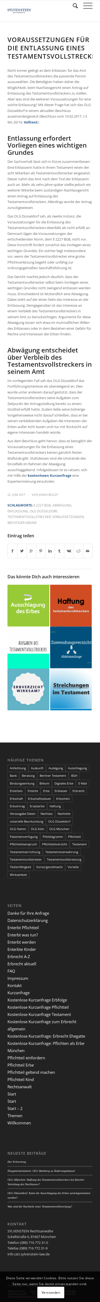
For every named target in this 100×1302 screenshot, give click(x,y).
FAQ (11, 971)
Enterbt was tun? (22, 934)
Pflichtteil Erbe (20, 1065)
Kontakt (14, 985)
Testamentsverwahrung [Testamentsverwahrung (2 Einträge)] (61, 852)
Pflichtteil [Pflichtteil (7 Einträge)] (74, 837)
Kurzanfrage (18, 992)
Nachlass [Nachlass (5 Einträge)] (47, 814)
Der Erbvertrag (16, 1161)
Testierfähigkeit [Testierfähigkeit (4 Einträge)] (20, 867)
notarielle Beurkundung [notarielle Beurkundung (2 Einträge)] (26, 821)
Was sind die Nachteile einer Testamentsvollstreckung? (39, 1206)
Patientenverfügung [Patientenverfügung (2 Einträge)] (24, 837)
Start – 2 (15, 1108)
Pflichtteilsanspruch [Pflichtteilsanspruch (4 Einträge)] (23, 844)
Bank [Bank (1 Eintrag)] (13, 776)
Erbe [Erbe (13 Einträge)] (46, 791)
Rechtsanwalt (19, 1086)
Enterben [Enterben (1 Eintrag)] (16, 791)
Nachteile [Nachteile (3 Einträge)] (64, 814)
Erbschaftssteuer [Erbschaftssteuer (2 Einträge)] (39, 799)
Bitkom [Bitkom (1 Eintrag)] (44, 783)
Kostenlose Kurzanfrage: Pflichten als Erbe (45, 1043)
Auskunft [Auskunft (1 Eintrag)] (37, 768)
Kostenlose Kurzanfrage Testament (39, 1014)
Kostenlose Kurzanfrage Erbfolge (37, 1000)
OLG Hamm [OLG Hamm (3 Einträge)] (18, 829)
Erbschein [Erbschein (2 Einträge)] (63, 799)
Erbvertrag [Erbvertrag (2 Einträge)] (17, 806)
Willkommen (19, 1122)
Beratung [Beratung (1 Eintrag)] (28, 776)
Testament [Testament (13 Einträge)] (79, 844)
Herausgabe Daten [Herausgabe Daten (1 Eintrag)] (22, 814)
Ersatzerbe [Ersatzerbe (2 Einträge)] (37, 806)
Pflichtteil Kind (20, 1079)
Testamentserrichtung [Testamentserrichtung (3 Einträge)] (25, 852)
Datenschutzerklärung (27, 920)
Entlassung (17, 511)
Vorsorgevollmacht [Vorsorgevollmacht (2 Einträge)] (49, 867)
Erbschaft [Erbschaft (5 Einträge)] (16, 799)
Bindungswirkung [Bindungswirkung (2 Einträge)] (22, 783)
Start (11, 1094)
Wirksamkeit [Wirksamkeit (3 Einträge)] (18, 875)
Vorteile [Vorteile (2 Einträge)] (73, 867)
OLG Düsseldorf (43, 511)
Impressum (17, 978)
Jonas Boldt (48, 495)
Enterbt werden (21, 942)
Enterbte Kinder (21, 949)
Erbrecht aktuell (21, 963)
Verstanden (51, 1292)
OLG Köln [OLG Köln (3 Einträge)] (37, 829)
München (16, 1050)
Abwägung (62, 505)
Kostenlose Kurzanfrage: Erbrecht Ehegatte (46, 1036)
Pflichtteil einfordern (26, 1057)
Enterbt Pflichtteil (23, 927)
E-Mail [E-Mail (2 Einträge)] (82, 783)
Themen (14, 1115)
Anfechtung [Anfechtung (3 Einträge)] (18, 768)
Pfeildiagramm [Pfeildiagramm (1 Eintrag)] (53, 837)
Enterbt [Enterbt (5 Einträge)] (33, 791)
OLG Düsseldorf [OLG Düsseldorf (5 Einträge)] (59, 821)
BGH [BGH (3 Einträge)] (74, 776)
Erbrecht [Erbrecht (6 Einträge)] (79, 791)
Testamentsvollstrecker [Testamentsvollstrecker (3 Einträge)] (26, 859)
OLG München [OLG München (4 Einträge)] (59, 829)
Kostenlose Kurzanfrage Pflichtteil (38, 1007)
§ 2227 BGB (42, 505)
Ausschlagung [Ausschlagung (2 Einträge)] (77, 768)
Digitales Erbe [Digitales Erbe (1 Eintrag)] (63, 783)
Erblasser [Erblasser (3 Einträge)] (61, 791)
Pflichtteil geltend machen (31, 1072)
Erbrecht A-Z (18, 956)
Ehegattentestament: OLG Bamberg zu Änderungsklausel (41, 1170)
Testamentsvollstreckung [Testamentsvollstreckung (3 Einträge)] (64, 859)
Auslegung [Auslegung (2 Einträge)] (56, 768)
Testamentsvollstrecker (29, 517)
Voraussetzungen (68, 517)
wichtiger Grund (22, 522)
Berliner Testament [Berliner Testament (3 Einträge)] (53, 776)
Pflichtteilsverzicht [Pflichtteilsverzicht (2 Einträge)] (54, 844)
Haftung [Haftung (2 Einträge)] (55, 806)
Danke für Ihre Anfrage (28, 913)
